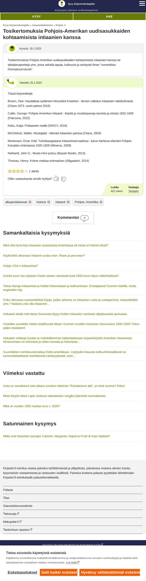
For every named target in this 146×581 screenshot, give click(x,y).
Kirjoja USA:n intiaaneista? (20, 265)
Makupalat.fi (11, 521)
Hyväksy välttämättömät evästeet (110, 572)
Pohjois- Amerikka (86, 202)
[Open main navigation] (142, 3)
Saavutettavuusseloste (17, 505)
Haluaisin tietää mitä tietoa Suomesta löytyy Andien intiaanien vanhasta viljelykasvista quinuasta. (65, 314)
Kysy (36, 16)
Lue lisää (71, 562)
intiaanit (60, 202)
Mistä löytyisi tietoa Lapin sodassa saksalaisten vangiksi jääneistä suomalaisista (54, 396)
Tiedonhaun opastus (16, 529)
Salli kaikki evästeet (59, 572)
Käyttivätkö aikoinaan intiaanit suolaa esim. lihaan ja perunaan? (44, 255)
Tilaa (6, 497)
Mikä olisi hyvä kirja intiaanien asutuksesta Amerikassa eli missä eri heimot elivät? (55, 245)
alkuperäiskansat (16, 202)
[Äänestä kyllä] (56, 178)
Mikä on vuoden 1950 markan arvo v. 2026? (31, 406)
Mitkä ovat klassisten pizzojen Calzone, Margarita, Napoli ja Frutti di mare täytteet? (56, 436)
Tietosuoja (9, 513)
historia (41, 202)
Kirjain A (61, 25)
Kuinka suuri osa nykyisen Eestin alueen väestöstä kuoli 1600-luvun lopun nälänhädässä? (61, 275)
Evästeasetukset (22, 572)
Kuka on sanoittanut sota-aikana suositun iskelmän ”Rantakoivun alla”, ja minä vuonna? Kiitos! (64, 386)
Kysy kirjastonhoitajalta (16, 25)
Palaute (8, 490)
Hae (109, 16)
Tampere (133, 191)
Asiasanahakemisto (42, 25)
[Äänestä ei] (63, 179)
